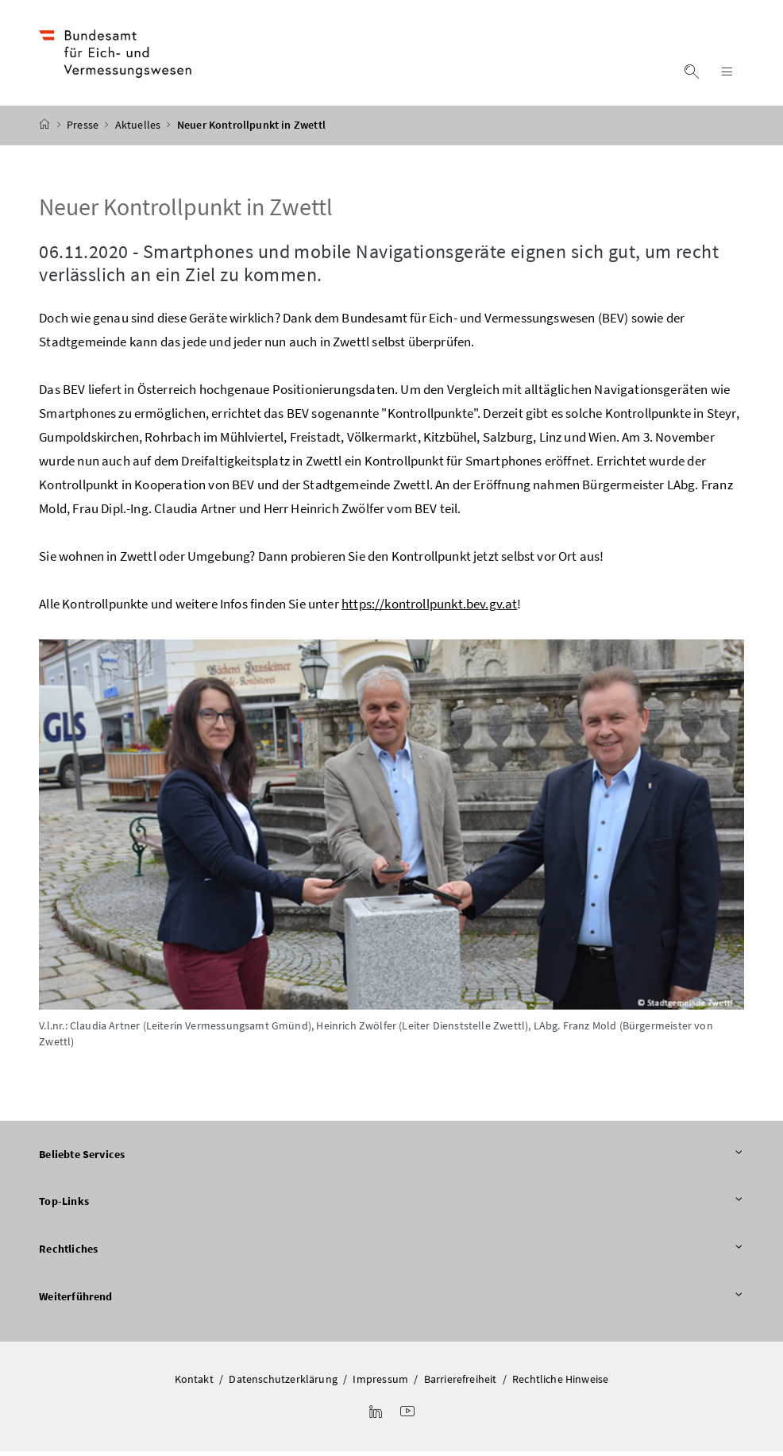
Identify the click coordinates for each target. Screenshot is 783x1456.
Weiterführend (391, 1301)
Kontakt (194, 1384)
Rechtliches (391, 1254)
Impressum (380, 1384)
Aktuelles (139, 129)
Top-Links (391, 1207)
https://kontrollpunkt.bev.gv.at (429, 608)
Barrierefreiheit (460, 1384)
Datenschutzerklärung (283, 1384)
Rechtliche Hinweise (560, 1384)
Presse (84, 129)
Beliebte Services (391, 1159)
